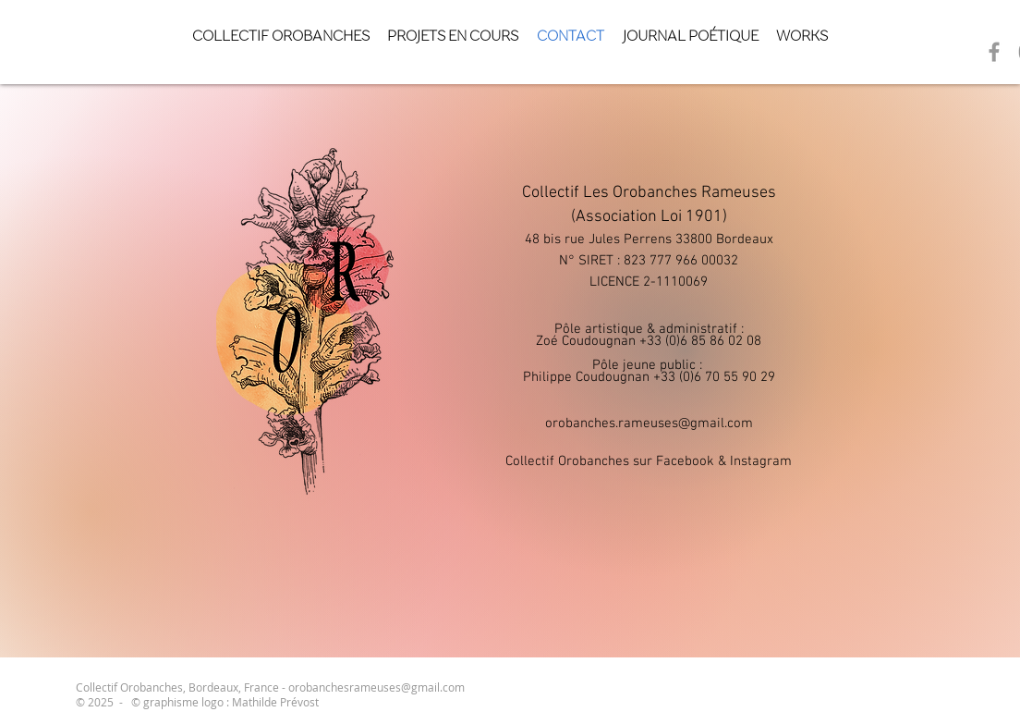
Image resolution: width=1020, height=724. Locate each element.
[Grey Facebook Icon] (994, 52)
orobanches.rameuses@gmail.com (649, 423)
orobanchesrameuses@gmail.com (376, 687)
